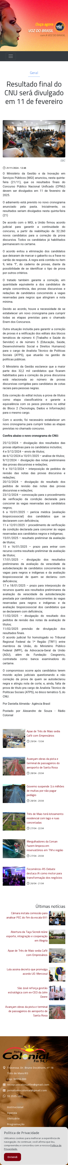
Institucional (15, 1107)
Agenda (12, 1113)
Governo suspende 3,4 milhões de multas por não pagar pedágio (45, 790)
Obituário (13, 1118)
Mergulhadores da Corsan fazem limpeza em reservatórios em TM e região (45, 845)
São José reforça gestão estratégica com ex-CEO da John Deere (28, 992)
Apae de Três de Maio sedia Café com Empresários (43, 733)
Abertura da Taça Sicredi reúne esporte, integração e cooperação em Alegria (27, 936)
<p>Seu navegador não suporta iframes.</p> (49, 41)
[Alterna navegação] (11, 56)
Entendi (12, 1157)
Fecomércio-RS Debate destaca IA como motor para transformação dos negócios (44, 873)
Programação (15, 1124)
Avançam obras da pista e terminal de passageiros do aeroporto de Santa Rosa (43, 763)
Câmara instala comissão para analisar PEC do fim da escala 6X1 (27, 915)
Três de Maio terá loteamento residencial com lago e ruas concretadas (45, 818)
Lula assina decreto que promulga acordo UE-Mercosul (27, 971)
